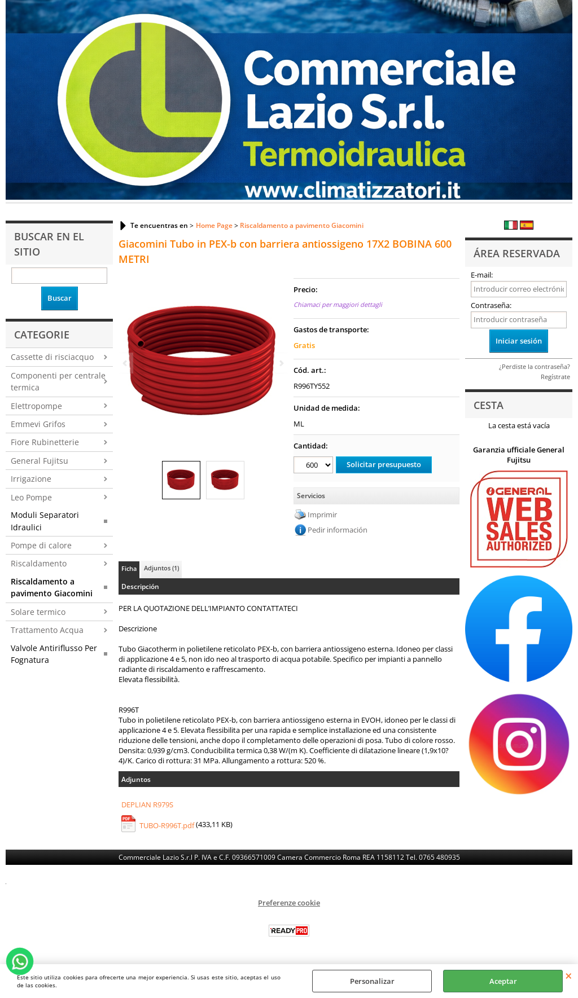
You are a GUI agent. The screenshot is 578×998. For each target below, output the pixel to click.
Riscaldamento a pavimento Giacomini (52, 587)
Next (280, 363)
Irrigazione (31, 478)
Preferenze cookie (289, 903)
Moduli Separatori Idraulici (45, 520)
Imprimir (322, 514)
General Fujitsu (39, 460)
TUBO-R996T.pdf (166, 825)
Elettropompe (36, 406)
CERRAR (568, 975)
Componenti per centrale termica (58, 381)
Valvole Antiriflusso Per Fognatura (54, 654)
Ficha (129, 568)
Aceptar (503, 981)
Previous (126, 363)
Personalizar (372, 981)
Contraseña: (491, 305)
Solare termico (38, 611)
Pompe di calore (41, 545)
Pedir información (337, 530)
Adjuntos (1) (161, 568)
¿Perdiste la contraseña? (534, 366)
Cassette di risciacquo (52, 356)
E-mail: (482, 275)
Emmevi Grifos (38, 424)
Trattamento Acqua (47, 630)
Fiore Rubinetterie (45, 442)
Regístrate (555, 376)
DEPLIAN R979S (147, 804)
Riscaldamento (39, 563)
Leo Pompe (31, 497)
